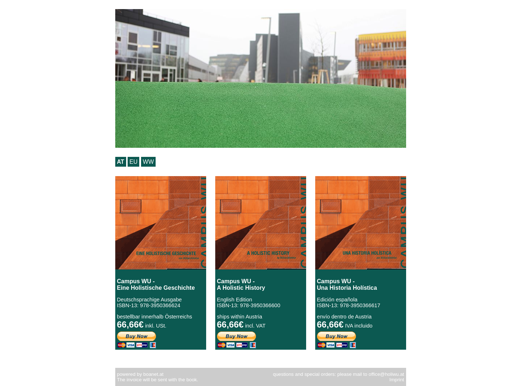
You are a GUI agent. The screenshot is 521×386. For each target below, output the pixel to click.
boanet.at (153, 374)
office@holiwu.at (386, 374)
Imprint (396, 379)
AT (120, 162)
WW (148, 162)
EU (133, 162)
